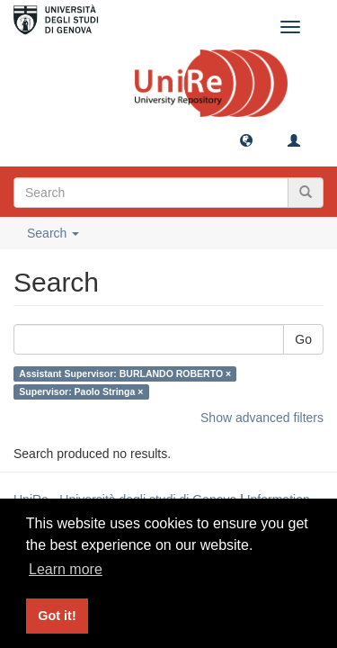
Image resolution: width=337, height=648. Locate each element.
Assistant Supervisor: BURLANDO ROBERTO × (125, 373)
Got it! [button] (56, 615)
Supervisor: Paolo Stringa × (81, 391)
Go (303, 339)
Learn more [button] (65, 569)
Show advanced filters (262, 417)
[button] (246, 139)
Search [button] (53, 233)
